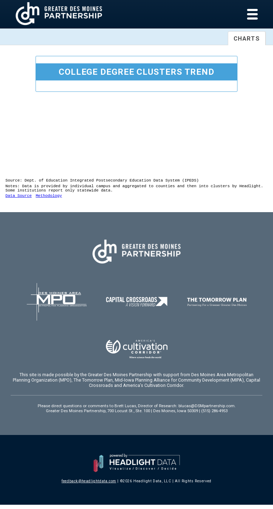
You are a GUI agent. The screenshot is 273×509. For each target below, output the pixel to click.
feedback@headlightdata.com (88, 485)
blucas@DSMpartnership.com (206, 410)
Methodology (49, 199)
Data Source (18, 199)
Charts (247, 38)
